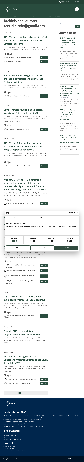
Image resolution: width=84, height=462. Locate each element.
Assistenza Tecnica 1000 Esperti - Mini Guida (14, 450)
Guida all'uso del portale (9, 446)
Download (43, 57)
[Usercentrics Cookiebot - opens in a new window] (70, 213)
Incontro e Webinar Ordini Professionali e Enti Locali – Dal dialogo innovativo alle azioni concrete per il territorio (69, 138)
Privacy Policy (6, 459)
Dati (25, 16)
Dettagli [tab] (42, 217)
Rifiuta (18, 248)
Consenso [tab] (17, 217)
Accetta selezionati (41, 248)
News (32, 16)
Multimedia (47, 16)
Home (6, 16)
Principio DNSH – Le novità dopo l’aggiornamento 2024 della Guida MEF (23, 332)
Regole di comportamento (9, 448)
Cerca (60, 23)
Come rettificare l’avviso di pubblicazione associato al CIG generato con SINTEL (23, 111)
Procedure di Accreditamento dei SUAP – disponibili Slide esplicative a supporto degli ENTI (69, 67)
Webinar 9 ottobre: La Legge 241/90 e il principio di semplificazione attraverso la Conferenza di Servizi (23, 79)
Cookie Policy (16, 459)
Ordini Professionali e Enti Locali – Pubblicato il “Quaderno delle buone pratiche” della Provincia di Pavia (68, 42)
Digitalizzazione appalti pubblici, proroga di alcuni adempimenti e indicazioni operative (25, 298)
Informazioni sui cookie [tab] (67, 217)
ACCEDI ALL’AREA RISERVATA (70, 2)
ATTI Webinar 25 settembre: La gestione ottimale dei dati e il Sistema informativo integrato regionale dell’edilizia (23, 146)
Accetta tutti (66, 248)
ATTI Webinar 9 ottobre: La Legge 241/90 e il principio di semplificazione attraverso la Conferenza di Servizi (25, 40)
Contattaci (58, 16)
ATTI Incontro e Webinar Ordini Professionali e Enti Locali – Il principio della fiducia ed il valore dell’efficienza (68, 114)
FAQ (39, 16)
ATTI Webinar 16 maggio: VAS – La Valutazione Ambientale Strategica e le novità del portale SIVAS (26, 360)
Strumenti (16, 16)
